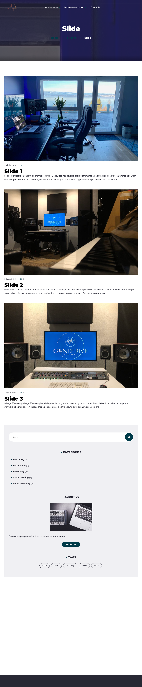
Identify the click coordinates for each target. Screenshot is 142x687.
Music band (19, 465)
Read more (71, 544)
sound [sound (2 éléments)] (84, 565)
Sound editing (21, 477)
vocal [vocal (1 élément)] (96, 565)
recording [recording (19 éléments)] (70, 565)
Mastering (18, 459)
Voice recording (21, 483)
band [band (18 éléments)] (44, 565)
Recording (18, 471)
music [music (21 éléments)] (56, 565)
